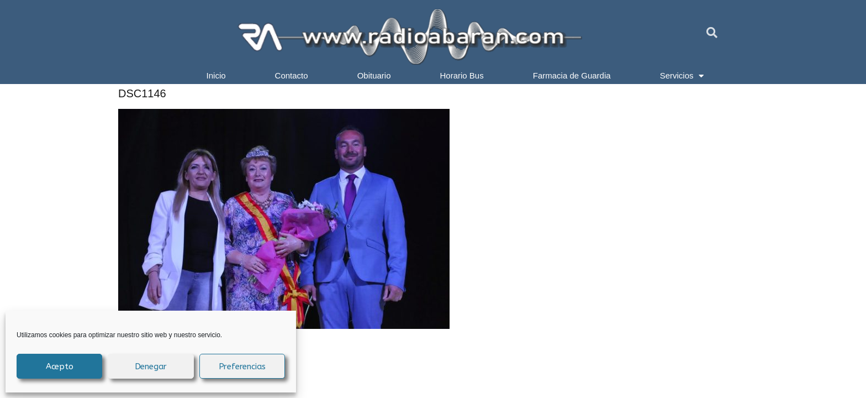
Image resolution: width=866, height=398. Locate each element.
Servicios (682, 75)
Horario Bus (462, 75)
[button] (712, 33)
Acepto (59, 366)
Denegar (151, 366)
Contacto (291, 75)
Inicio (216, 75)
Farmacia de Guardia (572, 75)
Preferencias (242, 366)
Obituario (374, 75)
